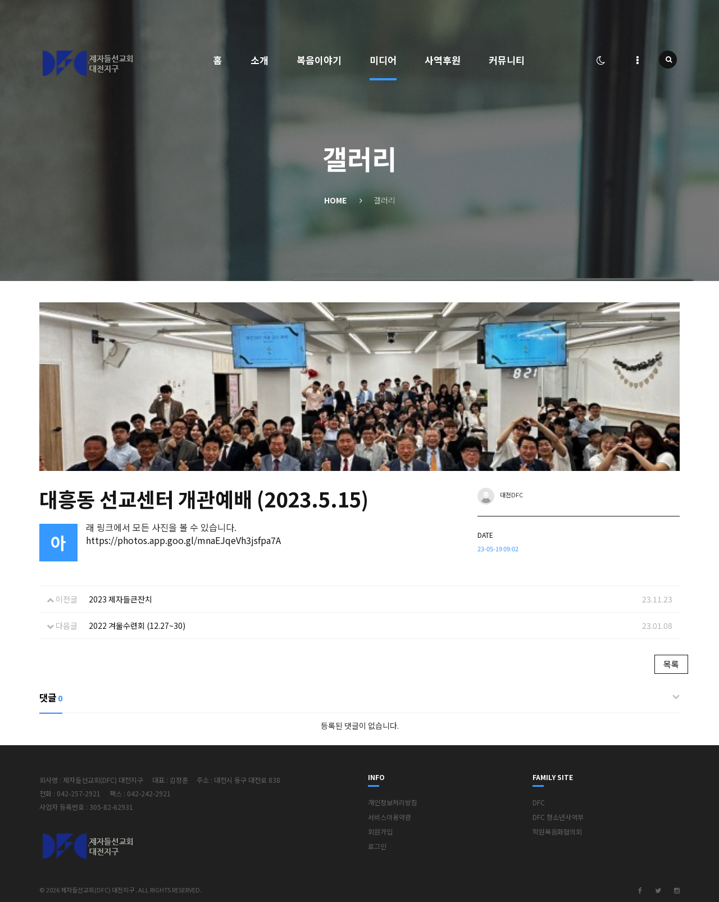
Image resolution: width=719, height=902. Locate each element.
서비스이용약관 (389, 817)
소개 (260, 60)
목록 (671, 664)
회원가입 (380, 831)
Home (335, 200)
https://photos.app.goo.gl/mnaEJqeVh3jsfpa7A (183, 540)
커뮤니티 (507, 60)
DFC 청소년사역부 (558, 817)
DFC (539, 802)
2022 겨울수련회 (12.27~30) (137, 625)
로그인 (377, 846)
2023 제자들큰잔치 (120, 599)
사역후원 (443, 60)
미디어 (383, 60)
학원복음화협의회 (557, 831)
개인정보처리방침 (392, 802)
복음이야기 (319, 60)
